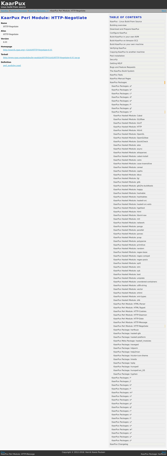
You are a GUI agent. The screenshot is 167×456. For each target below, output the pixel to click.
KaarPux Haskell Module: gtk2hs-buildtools (133, 186)
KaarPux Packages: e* (122, 101)
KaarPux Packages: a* (122, 86)
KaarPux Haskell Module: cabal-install (131, 156)
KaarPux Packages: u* (122, 422)
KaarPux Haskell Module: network (129, 223)
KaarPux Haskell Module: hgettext (129, 208)
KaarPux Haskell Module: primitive (129, 245)
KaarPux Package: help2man (127, 352)
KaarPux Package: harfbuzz (126, 330)
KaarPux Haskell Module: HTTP (128, 127)
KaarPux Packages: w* (122, 429)
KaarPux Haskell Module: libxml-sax (130, 215)
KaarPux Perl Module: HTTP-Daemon (130, 315)
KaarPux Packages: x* (122, 433)
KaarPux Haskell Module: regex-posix (131, 260)
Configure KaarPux (118, 33)
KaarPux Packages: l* (121, 389)
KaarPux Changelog (119, 444)
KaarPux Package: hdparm (126, 348)
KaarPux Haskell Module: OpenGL (129, 134)
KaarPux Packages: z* (122, 440)
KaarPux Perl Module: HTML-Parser (129, 304)
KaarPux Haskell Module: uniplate (129, 278)
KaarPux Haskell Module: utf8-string (130, 285)
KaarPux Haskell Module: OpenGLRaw (131, 138)
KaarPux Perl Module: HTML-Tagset (129, 308)
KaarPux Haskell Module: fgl (126, 178)
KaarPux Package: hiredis (125, 359)
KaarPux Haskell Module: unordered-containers (135, 282)
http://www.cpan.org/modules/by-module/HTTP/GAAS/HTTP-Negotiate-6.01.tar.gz (41, 58)
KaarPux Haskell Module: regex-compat (132, 256)
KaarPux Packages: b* (122, 90)
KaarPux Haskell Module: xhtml (128, 293)
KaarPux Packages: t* (121, 418)
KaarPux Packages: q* (122, 407)
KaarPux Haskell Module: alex (127, 145)
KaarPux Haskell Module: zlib (127, 300)
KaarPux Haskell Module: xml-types (130, 296)
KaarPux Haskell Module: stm (127, 267)
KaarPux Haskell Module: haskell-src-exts (132, 204)
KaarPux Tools (116, 75)
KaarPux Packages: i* (121, 378)
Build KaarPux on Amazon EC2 (124, 40)
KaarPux (13, 3)
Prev (3, 452)
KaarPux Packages (18, 11)
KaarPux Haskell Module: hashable (129, 193)
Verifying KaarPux (118, 48)
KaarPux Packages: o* (122, 400)
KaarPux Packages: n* (122, 396)
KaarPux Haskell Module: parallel (129, 230)
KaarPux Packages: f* (121, 104)
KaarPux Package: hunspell (126, 367)
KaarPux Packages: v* (122, 426)
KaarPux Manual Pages (120, 78)
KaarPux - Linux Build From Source (126, 21)
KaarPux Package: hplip (124, 363)
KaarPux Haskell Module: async (128, 149)
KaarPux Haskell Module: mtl (127, 219)
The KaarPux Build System (122, 71)
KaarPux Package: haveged (126, 344)
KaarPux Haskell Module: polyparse (130, 241)
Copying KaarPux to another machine (127, 52)
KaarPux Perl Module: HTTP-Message (130, 322)
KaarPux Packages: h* (39, 11)
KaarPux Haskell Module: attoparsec (130, 152)
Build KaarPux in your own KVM (124, 37)
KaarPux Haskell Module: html (127, 212)
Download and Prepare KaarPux (124, 29)
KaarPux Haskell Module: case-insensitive (133, 163)
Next (164, 11)
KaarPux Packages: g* (122, 108)
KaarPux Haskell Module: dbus (127, 175)
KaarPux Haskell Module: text (127, 274)
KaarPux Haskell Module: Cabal (128, 116)
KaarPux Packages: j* (121, 381)
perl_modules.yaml (12, 65)
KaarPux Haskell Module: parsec (128, 234)
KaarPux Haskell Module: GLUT (128, 123)
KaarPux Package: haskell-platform (130, 337)
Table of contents (125, 17)
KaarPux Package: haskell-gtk (127, 333)
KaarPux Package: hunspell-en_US (129, 370)
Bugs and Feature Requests (122, 67)
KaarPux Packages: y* (122, 437)
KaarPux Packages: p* (122, 403)
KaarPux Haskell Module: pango (128, 226)
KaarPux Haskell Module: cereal (128, 167)
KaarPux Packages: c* (122, 93)
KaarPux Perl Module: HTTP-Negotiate (131, 326)
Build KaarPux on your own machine (126, 44)
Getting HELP (116, 63)
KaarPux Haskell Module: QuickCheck (131, 141)
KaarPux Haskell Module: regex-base (130, 252)
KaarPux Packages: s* (122, 414)
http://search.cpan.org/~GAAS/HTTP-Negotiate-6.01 (27, 50)
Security (114, 59)
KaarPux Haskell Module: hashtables (130, 197)
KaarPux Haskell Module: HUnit (128, 130)
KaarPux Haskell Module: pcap (127, 237)
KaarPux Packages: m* (122, 392)
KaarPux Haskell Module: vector (128, 289)
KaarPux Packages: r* (121, 411)
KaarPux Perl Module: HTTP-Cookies (130, 311)
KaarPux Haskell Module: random (129, 248)
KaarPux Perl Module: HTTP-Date (129, 319)
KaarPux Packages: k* (122, 385)
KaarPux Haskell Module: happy (128, 189)
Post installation (117, 56)
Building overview (118, 25)
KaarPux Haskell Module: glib (127, 182)
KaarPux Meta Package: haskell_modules (132, 341)
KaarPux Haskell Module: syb (127, 271)
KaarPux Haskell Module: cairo (127, 160)
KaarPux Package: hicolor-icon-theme (131, 355)
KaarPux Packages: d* (122, 97)
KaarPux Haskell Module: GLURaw (129, 119)
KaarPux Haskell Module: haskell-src (130, 200)
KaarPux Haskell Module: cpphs (128, 171)
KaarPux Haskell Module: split (127, 263)
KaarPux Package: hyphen (126, 374)
